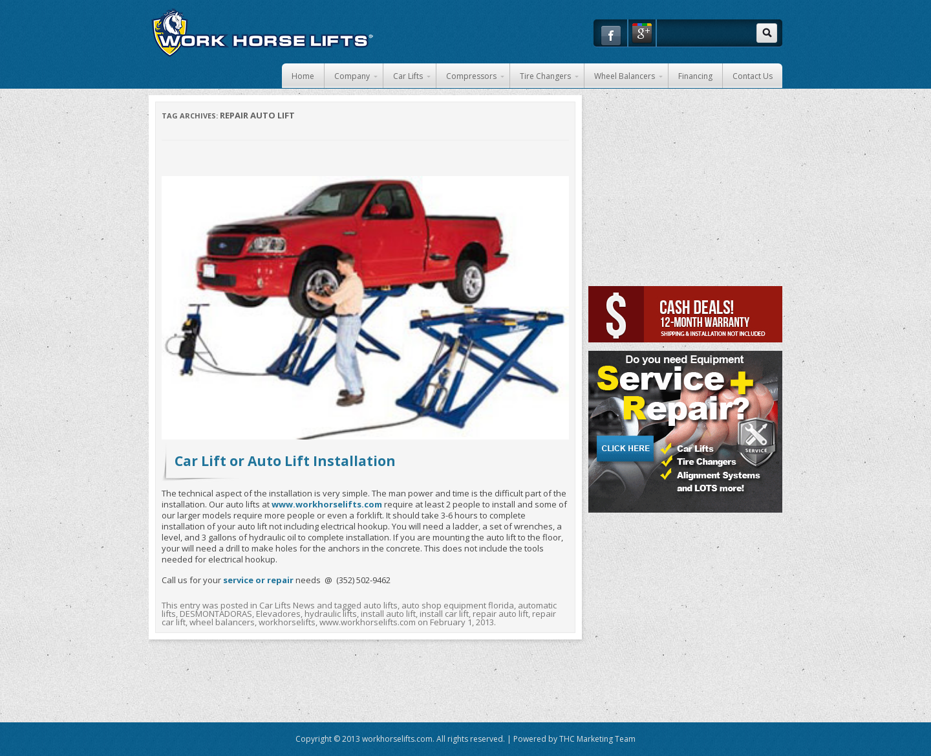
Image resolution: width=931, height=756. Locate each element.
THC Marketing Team (597, 738)
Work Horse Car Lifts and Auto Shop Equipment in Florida (262, 32)
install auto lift (388, 613)
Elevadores (278, 613)
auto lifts (380, 605)
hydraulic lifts (331, 613)
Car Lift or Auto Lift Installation (285, 461)
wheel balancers (222, 622)
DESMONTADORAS (216, 613)
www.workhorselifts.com (367, 622)
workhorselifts (287, 622)
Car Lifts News (287, 605)
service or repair (258, 580)
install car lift (444, 613)
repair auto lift (500, 613)
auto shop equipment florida (457, 605)
